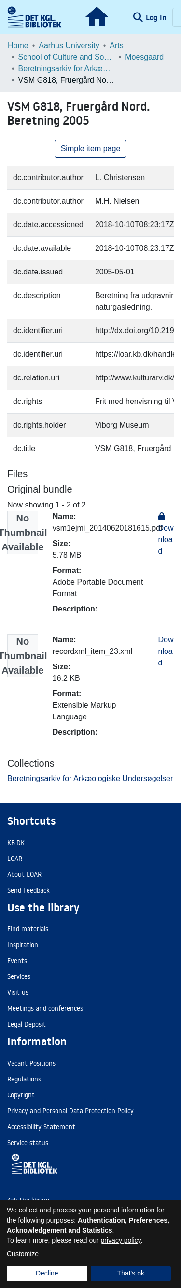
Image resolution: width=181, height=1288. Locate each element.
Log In (157, 17)
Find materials (27, 928)
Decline (47, 1273)
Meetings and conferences (45, 1008)
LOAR (14, 858)
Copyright (21, 1095)
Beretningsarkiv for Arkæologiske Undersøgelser (66, 69)
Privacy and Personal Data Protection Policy (70, 1110)
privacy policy (121, 1240)
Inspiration (22, 944)
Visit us (17, 992)
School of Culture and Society (66, 57)
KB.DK (16, 842)
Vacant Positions (31, 1063)
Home (18, 45)
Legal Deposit (26, 1024)
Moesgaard (144, 57)
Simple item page (91, 148)
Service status (27, 1142)
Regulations (24, 1079)
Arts (116, 45)
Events (17, 960)
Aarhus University (69, 45)
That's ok (130, 1273)
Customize (23, 1254)
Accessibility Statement (41, 1126)
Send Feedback (28, 890)
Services (18, 976)
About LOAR (24, 874)
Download (166, 651)
